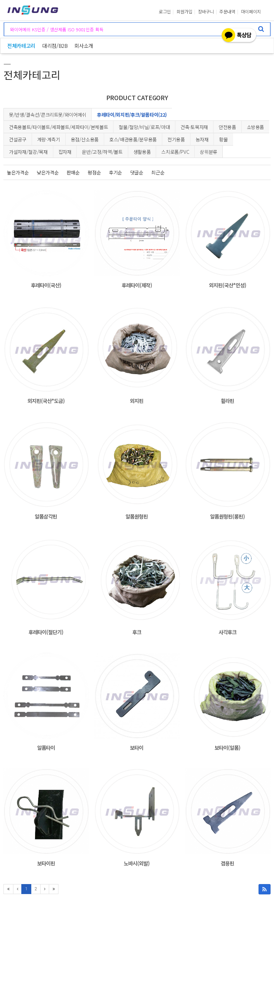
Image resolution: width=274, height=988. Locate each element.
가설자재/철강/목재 (28, 151)
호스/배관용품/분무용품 (133, 139)
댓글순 (136, 172)
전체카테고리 (21, 45)
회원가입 (184, 12)
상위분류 (208, 151)
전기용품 (176, 139)
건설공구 (17, 139)
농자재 (202, 139)
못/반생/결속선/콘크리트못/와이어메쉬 (47, 114)
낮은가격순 (47, 172)
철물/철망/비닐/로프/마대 (144, 127)
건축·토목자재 (194, 127)
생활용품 (142, 151)
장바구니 (206, 12)
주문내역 (227, 12)
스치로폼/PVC (175, 151)
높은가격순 (18, 172)
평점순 (94, 172)
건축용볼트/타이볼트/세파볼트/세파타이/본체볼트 (58, 127)
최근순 (157, 172)
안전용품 (227, 127)
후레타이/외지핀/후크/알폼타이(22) (132, 114)
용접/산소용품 (85, 139)
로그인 (165, 12)
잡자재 (65, 151)
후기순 (115, 172)
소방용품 (255, 127)
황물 (223, 139)
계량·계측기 (48, 139)
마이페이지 (251, 12)
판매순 (73, 172)
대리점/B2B (55, 45)
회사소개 (83, 45)
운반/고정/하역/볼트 (102, 151)
